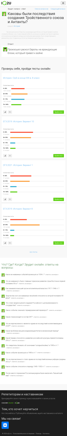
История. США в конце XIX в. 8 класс (21, 78)
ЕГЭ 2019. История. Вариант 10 (18, 121)
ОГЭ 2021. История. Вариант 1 (18, 165)
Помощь (38, 433)
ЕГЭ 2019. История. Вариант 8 (18, 209)
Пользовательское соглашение (23, 433)
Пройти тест (59, 112)
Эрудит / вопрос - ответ (17, 9)
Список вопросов (41, 9)
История (17, 26)
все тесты (33, 252)
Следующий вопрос (58, 9)
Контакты (46, 433)
